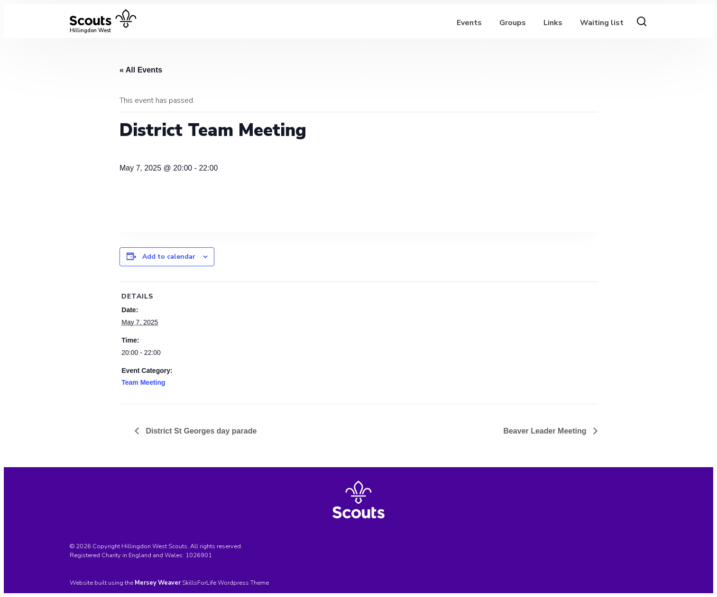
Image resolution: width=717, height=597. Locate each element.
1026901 (198, 555)
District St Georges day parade (200, 431)
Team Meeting (143, 382)
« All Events (141, 70)
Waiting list (602, 23)
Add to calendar (168, 256)
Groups (512, 23)
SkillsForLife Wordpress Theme (225, 583)
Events (469, 23)
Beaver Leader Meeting (545, 431)
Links (552, 23)
